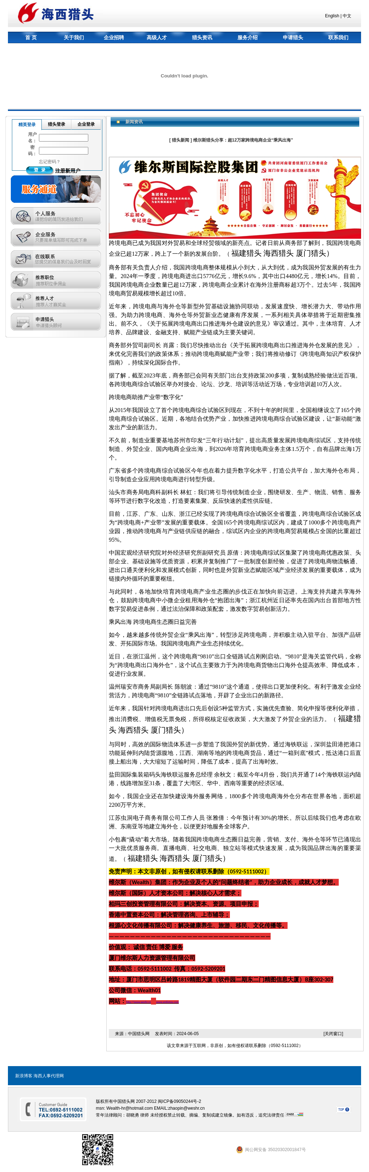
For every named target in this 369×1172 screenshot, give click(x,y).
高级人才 (157, 37)
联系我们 (338, 37)
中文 (347, 15)
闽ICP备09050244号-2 (179, 1101)
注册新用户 (67, 171)
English (332, 15)
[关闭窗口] (333, 1033)
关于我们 (74, 37)
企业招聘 (114, 37)
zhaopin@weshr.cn (186, 1108)
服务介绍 (247, 37)
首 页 (31, 37)
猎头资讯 (202, 37)
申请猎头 (293, 37)
